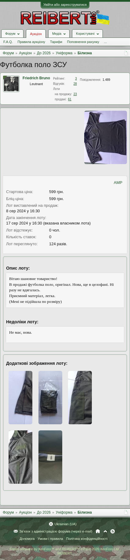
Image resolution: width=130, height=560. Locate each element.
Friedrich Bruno (36, 78)
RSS (112, 531)
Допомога (27, 538)
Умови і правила (50, 538)
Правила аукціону (31, 42)
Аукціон (36, 34)
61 (69, 99)
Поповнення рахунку (83, 42)
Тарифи (56, 42)
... (105, 42)
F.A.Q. (8, 42)
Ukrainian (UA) (65, 524)
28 (75, 83)
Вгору (105, 531)
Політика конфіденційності (86, 538)
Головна (98, 531)
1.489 (106, 79)
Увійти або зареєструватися (65, 4)
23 (75, 94)
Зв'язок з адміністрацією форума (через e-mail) (55, 531)
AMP (118, 182)
